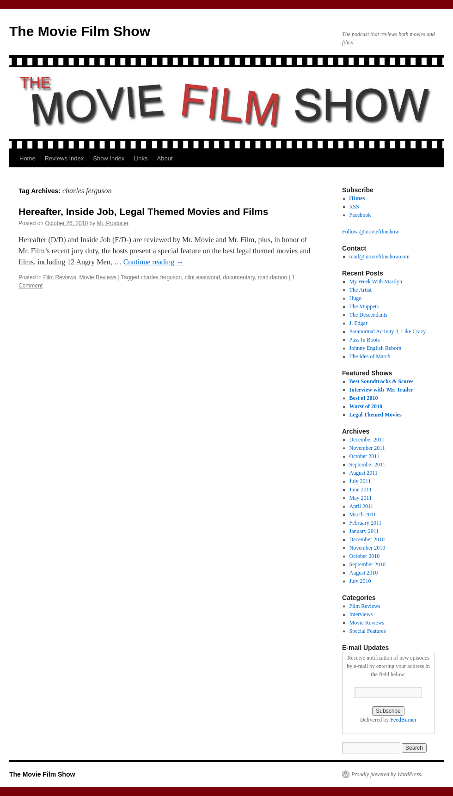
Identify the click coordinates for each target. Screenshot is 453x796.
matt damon (272, 277)
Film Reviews (59, 277)
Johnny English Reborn (375, 348)
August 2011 (363, 473)
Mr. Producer (113, 223)
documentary (239, 277)
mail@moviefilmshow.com (379, 256)
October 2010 (364, 556)
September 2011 (367, 464)
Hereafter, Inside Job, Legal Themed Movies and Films (143, 211)
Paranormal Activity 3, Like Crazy (387, 331)
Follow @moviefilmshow (370, 231)
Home (27, 158)
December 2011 (367, 439)
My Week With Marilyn (375, 281)
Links (140, 158)
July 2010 (360, 581)
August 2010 (363, 572)
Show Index (108, 158)
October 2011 (364, 456)
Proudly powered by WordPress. (386, 774)
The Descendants (368, 315)
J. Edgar (358, 323)
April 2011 (361, 506)
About (165, 158)
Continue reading (153, 262)
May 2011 (360, 498)
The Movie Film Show (79, 31)
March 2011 (362, 514)
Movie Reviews (97, 277)
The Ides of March (370, 356)
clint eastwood (202, 277)
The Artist (360, 290)
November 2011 (367, 448)
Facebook (360, 215)
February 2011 (365, 523)
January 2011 (364, 531)
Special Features (367, 631)
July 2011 (360, 481)
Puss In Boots (364, 340)
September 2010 (367, 564)
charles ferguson (161, 277)
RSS (354, 206)
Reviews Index (64, 158)
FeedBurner (403, 719)
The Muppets (364, 306)
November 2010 (367, 548)
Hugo (355, 298)
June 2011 (360, 489)
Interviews (361, 614)
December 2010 (367, 539)
